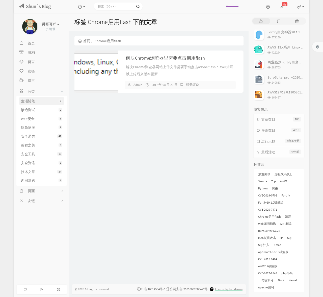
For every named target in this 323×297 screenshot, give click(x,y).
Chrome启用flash (269, 216)
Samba (262, 181)
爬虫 (275, 188)
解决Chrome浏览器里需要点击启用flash (165, 58)
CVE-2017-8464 (267, 259)
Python (263, 188)
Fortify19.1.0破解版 (270, 202)
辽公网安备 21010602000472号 (187, 289)
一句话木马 (265, 280)
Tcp (273, 181)
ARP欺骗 (285, 224)
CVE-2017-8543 (267, 273)
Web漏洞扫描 (267, 224)
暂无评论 (192, 85)
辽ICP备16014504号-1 (151, 289)
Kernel (293, 280)
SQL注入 (263, 245)
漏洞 (288, 216)
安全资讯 (41, 163)
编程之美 (41, 145)
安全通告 (41, 136)
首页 (84, 41)
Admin (137, 85)
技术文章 (41, 171)
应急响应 (41, 127)
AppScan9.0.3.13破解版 (273, 252)
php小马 (287, 273)
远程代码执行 (284, 174)
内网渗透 (41, 180)
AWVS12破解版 (267, 266)
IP (281, 238)
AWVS (283, 181)
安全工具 (41, 154)
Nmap (277, 245)
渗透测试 (41, 110)
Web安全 (41, 118)
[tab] (261, 21)
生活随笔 (41, 101)
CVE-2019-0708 (267, 195)
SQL (289, 238)
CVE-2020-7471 (267, 209)
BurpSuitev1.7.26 (269, 231)
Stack (281, 280)
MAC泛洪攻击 (267, 238)
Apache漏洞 (266, 287)
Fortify (285, 195)
